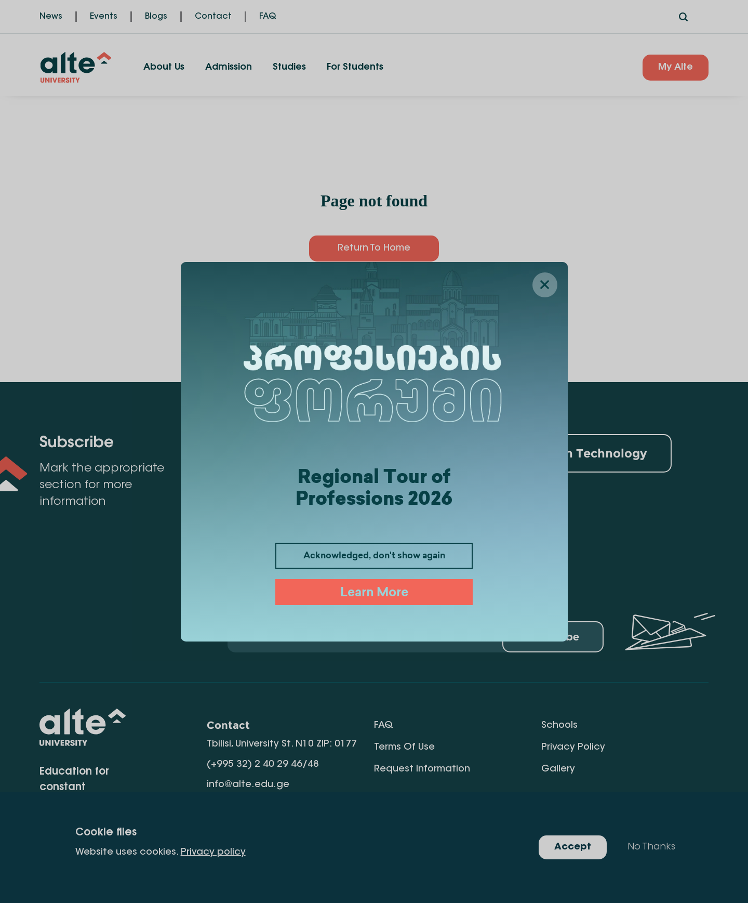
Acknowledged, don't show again (374, 556)
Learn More (374, 593)
